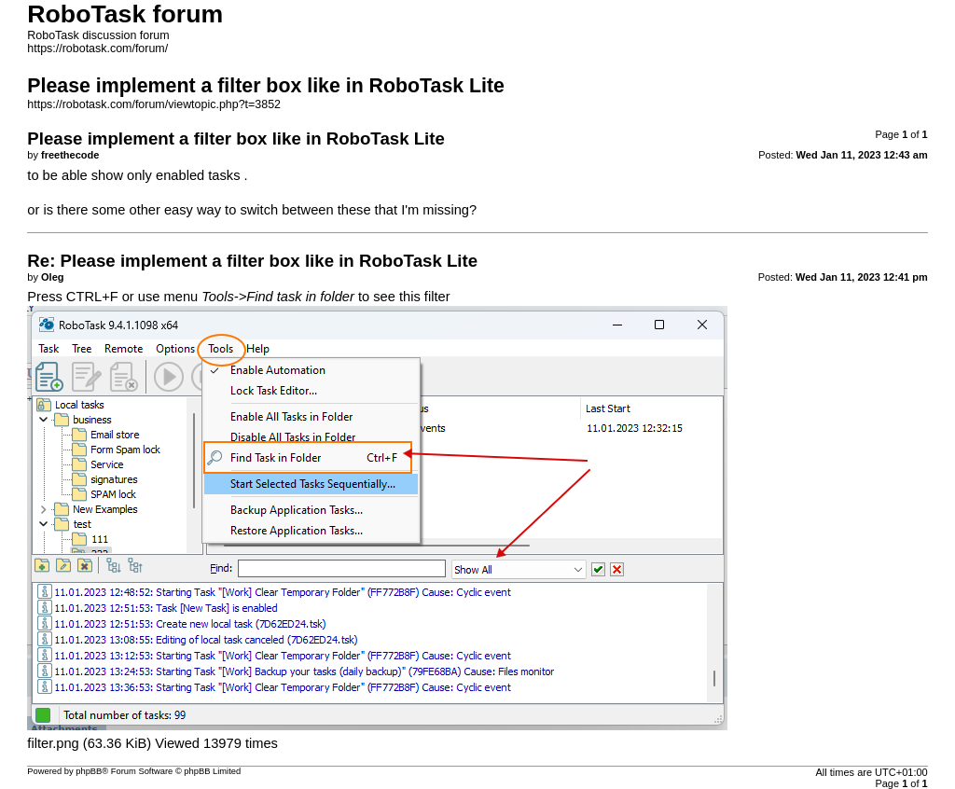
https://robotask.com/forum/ (97, 48)
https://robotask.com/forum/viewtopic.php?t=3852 (154, 104)
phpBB (89, 771)
